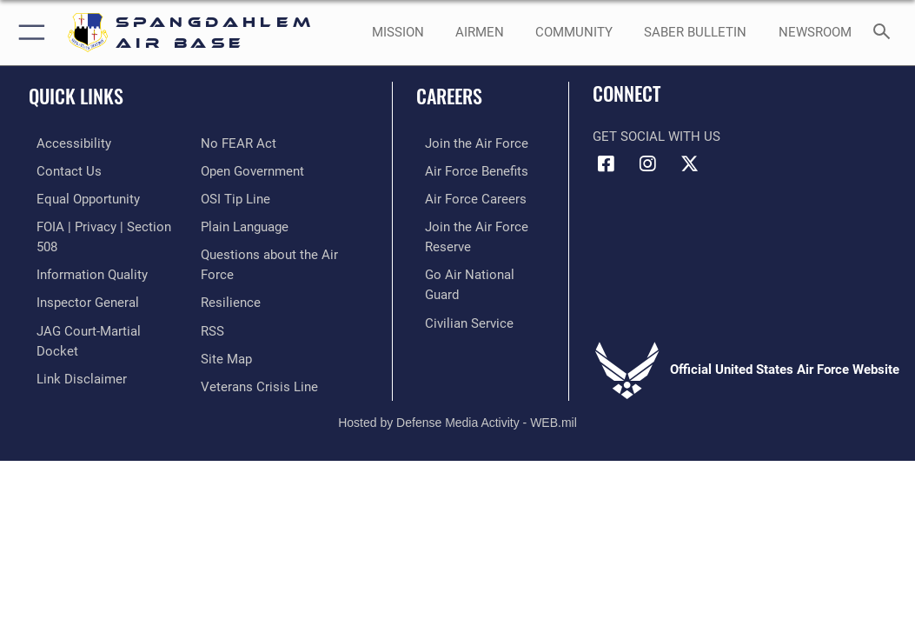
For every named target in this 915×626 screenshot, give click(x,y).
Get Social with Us (656, 137)
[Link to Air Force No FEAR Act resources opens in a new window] (66, 376)
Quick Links (76, 96)
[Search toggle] (885, 32)
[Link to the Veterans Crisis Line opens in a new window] (259, 350)
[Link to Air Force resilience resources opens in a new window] (231, 269)
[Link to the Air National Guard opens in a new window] (479, 269)
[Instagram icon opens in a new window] (647, 164)
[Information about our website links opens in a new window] (74, 350)
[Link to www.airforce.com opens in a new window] (468, 143)
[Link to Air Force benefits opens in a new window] (468, 170)
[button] (28, 32)
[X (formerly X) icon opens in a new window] (689, 164)
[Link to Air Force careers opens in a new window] (467, 197)
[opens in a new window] (573, 33)
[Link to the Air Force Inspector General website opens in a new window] (80, 296)
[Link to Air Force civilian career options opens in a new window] (460, 296)
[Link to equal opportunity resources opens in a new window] (80, 197)
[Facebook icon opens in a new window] (606, 164)
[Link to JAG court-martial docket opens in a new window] (103, 323)
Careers (449, 96)
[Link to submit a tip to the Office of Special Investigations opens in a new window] (235, 170)
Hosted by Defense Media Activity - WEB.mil (457, 408)
